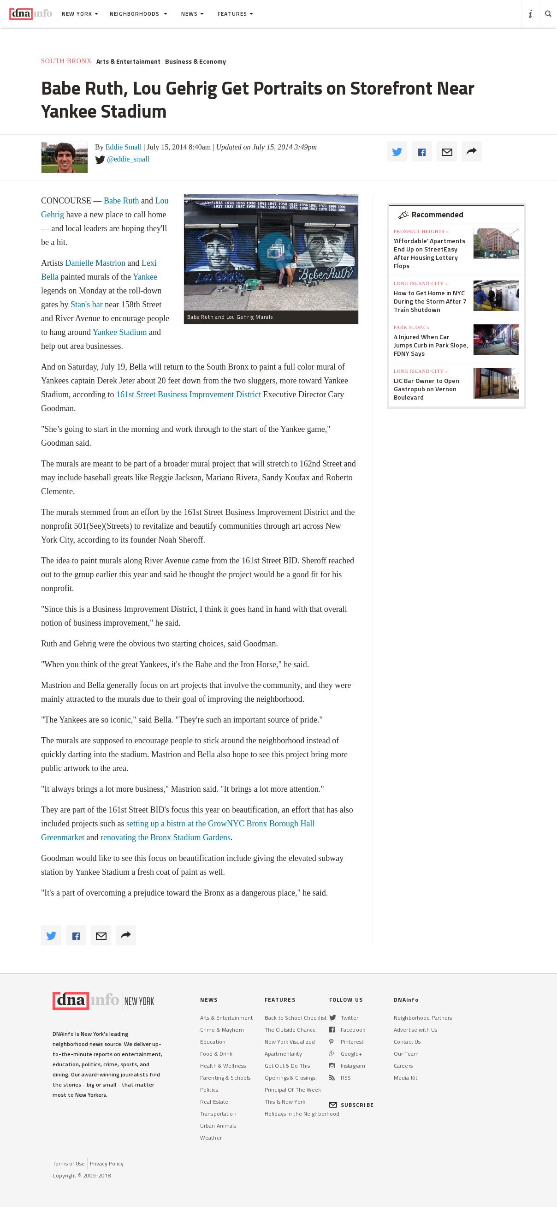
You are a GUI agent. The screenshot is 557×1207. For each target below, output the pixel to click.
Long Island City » (421, 283)
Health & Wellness (223, 1065)
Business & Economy (195, 61)
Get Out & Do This (287, 1065)
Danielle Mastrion (95, 263)
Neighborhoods (138, 13)
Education (212, 1041)
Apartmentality (283, 1053)
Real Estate (214, 1101)
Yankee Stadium (120, 332)
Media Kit (405, 1077)
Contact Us (407, 1041)
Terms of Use (69, 1163)
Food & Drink (216, 1053)
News (192, 13)
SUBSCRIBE (351, 1104)
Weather (211, 1137)
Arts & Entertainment (128, 61)
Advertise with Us (415, 1029)
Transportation (218, 1113)
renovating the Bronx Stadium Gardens (164, 837)
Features (235, 13)
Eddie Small (124, 147)
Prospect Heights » (421, 231)
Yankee (145, 276)
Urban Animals (218, 1125)
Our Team (406, 1053)
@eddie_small (128, 159)
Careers (403, 1065)
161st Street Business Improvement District (188, 394)
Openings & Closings (290, 1077)
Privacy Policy (107, 1163)
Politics (209, 1089)
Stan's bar (87, 304)
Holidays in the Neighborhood (302, 1113)
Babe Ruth (121, 200)
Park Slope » (412, 327)
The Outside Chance (290, 1029)
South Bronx (66, 61)
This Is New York (285, 1101)
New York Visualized (290, 1041)
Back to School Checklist (295, 1017)
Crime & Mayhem (222, 1029)
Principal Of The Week (293, 1089)
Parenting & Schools (225, 1077)
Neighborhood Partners (423, 1017)
